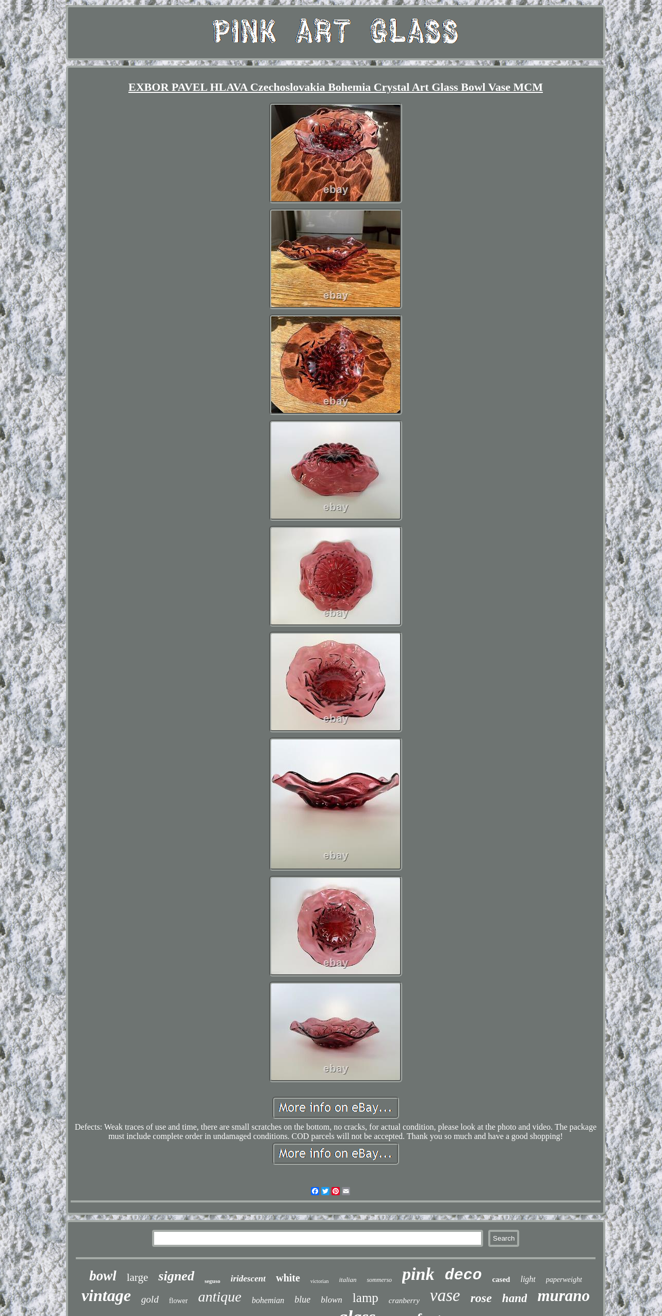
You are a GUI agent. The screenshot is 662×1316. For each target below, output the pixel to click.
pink (418, 1273)
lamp (365, 1298)
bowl (103, 1275)
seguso (213, 1281)
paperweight (564, 1279)
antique (219, 1297)
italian (347, 1279)
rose (481, 1298)
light (527, 1279)
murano (563, 1296)
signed (176, 1276)
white (288, 1277)
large (137, 1277)
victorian (319, 1281)
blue (302, 1299)
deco (463, 1275)
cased (501, 1279)
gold (150, 1299)
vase (445, 1295)
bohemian (268, 1300)
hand (514, 1298)
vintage (106, 1295)
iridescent (248, 1278)
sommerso (379, 1279)
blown (331, 1300)
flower (178, 1301)
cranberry (404, 1300)
